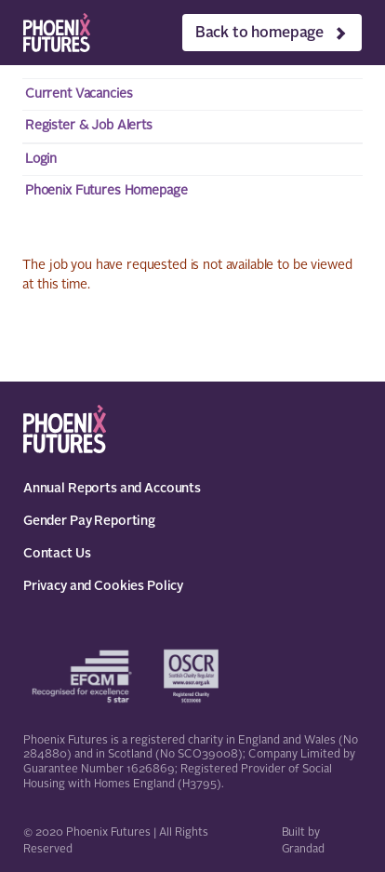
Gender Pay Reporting (89, 521)
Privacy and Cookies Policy (103, 586)
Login (41, 159)
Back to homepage (259, 33)
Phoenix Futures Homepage (106, 190)
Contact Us (57, 553)
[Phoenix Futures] (56, 32)
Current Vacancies (79, 94)
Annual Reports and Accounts (112, 488)
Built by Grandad (303, 841)
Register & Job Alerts (89, 125)
